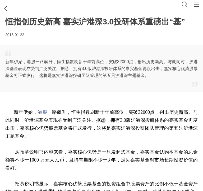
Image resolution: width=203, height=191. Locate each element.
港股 (42, 112)
